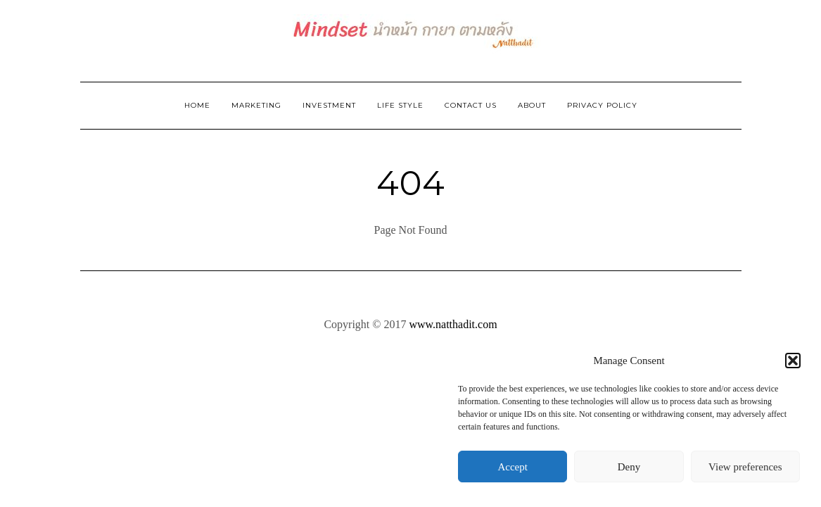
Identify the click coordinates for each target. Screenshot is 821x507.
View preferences (745, 466)
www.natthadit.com (453, 324)
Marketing (256, 105)
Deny (629, 466)
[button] (793, 360)
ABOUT (532, 105)
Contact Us (471, 105)
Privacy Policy (602, 105)
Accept (512, 466)
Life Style (400, 105)
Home (197, 105)
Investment (329, 105)
